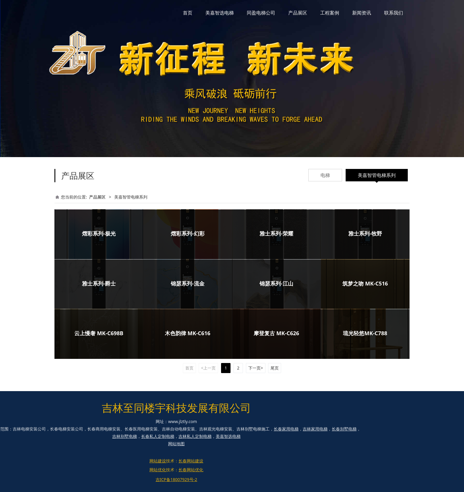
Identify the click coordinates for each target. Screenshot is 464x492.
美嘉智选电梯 (219, 12)
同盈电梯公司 (261, 12)
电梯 (325, 175)
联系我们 (393, 12)
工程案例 (329, 12)
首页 (187, 12)
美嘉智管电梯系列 (377, 175)
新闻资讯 (361, 12)
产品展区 (297, 12)
